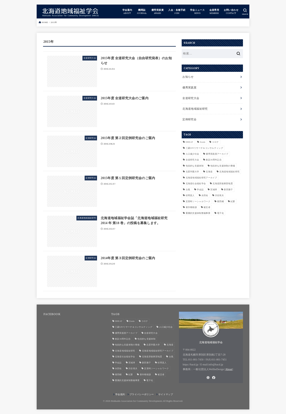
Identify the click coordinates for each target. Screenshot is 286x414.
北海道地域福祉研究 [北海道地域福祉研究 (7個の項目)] (229, 169)
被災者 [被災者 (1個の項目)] (207, 205)
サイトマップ (165, 394)
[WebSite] (208, 377)
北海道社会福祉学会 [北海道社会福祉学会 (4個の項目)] (196, 181)
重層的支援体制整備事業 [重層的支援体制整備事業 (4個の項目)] (198, 211)
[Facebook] (213, 377)
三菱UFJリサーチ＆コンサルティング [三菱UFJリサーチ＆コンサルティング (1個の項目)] (204, 146)
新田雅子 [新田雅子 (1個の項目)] (228, 187)
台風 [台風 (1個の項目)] (188, 187)
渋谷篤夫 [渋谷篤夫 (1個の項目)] (219, 193)
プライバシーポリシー (142, 394)
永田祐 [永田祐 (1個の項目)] (204, 193)
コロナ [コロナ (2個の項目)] (215, 140)
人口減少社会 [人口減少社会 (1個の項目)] (192, 152)
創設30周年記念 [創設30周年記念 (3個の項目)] (213, 157)
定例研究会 (189, 117)
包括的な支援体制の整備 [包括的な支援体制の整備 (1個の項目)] (222, 163)
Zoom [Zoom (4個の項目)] (202, 140)
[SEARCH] (245, 11)
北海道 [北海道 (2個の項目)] (209, 169)
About (229, 369)
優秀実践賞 (189, 87)
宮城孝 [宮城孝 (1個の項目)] (213, 187)
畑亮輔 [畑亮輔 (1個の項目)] (220, 199)
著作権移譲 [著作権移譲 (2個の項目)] (191, 205)
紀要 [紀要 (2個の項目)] (233, 199)
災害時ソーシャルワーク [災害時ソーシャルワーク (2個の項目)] (198, 199)
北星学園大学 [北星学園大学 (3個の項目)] (192, 169)
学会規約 (120, 394)
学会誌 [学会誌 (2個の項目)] (200, 187)
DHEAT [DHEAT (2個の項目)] (189, 140)
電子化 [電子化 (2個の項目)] (220, 211)
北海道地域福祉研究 (194, 107)
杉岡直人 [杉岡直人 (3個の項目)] (190, 193)
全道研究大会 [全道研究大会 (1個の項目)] (192, 157)
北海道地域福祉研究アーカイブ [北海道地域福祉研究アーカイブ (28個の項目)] (201, 175)
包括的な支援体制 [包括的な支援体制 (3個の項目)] (195, 163)
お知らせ (187, 76)
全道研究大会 (190, 97)
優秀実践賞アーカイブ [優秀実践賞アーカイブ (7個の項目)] (217, 152)
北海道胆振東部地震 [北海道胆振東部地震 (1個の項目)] (222, 181)
